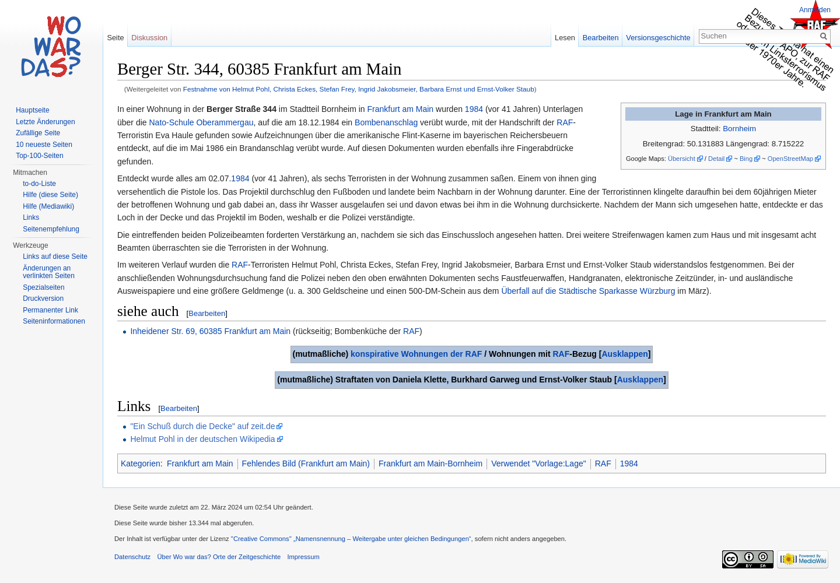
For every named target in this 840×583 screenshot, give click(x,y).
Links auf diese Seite (55, 256)
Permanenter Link (50, 310)
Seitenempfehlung (51, 229)
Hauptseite (32, 110)
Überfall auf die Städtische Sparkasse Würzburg (588, 291)
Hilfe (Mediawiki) (48, 206)
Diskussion (149, 37)
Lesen (565, 37)
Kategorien (140, 463)
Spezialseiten (43, 287)
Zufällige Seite (38, 133)
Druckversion (43, 298)
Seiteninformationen (54, 321)
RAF (564, 122)
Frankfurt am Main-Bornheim (430, 463)
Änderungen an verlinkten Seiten (49, 272)
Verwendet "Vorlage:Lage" (538, 463)
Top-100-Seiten (39, 156)
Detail (716, 158)
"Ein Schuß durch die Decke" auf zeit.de (202, 426)
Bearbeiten (206, 313)
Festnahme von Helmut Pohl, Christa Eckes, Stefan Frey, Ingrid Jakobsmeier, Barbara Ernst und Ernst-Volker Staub (358, 89)
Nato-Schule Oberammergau (201, 122)
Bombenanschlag (386, 122)
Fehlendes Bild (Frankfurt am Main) (306, 463)
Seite (115, 37)
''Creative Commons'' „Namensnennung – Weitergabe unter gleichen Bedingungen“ (351, 538)
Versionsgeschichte (658, 37)
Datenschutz (132, 556)
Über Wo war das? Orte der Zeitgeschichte (219, 556)
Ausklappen (624, 354)
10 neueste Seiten (44, 145)
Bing (746, 158)
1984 (474, 109)
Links (31, 217)
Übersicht (681, 158)
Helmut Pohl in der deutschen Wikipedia (202, 439)
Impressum (303, 556)
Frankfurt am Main (401, 109)
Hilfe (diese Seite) (50, 195)
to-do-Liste (39, 184)
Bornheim (739, 128)
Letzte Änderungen (45, 122)
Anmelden (815, 10)
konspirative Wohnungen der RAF (416, 354)
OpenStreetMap (790, 158)
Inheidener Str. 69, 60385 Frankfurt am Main (210, 331)
